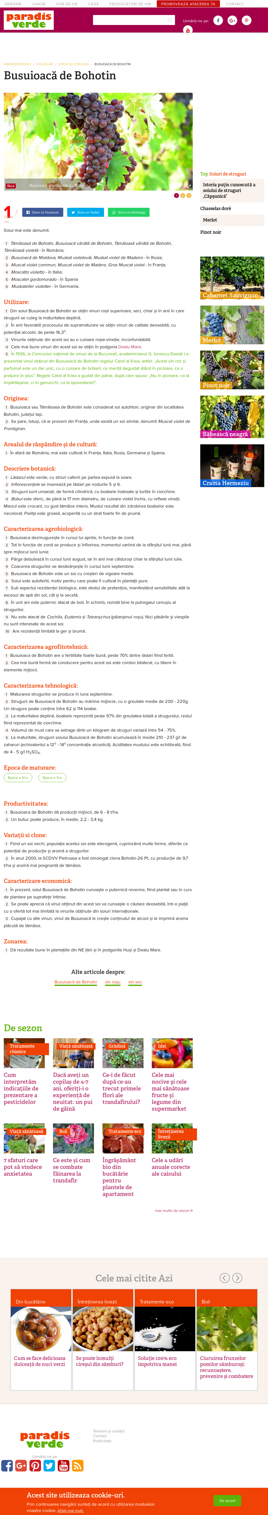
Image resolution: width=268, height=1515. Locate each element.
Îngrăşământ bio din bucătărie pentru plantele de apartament (119, 1177)
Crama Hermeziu (226, 483)
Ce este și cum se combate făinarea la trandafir (71, 1170)
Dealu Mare (129, 347)
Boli (63, 1131)
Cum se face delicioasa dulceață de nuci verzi (40, 1361)
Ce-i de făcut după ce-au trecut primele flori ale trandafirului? (121, 1088)
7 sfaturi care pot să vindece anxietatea (23, 1166)
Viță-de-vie (67, 4)
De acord (227, 1500)
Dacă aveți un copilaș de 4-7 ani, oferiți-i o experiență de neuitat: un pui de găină (72, 1091)
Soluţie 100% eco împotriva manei (157, 1361)
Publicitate (102, 1440)
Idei (162, 1046)
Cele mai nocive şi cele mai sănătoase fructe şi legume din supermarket (170, 1091)
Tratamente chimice (22, 1049)
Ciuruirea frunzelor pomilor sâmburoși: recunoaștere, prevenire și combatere (226, 1367)
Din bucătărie (31, 1302)
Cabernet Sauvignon (230, 295)
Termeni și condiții (109, 1431)
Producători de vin (130, 4)
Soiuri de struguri (73, 64)
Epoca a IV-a (18, 778)
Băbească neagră (225, 434)
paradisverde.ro (17, 64)
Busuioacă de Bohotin (112, 64)
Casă (93, 4)
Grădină (13, 4)
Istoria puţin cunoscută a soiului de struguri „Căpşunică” (229, 191)
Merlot (210, 220)
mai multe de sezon (174, 1210)
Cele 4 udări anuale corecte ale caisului (171, 1166)
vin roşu (112, 982)
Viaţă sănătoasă (76, 1046)
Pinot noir (210, 232)
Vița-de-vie (44, 64)
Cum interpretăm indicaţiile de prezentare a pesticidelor (21, 1088)
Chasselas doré (215, 209)
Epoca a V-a (52, 778)
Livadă (39, 4)
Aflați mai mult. (71, 1510)
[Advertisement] (134, 47)
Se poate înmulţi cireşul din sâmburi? (100, 1361)
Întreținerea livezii (171, 1134)
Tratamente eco (124, 1131)
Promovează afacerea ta (188, 4)
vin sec (135, 982)
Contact (235, 4)
